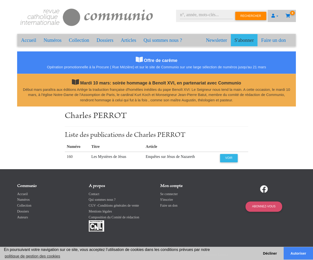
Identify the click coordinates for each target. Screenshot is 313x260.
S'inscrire (166, 199)
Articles (128, 40)
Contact (94, 194)
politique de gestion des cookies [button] (32, 256)
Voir (228, 158)
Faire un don (273, 40)
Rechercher (250, 16)
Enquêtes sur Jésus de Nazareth (170, 156)
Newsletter (216, 40)
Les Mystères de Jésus (108, 156)
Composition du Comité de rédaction (114, 217)
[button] (275, 16)
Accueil (28, 40)
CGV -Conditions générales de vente (114, 205)
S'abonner (244, 40)
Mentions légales (100, 211)
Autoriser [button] (298, 253)
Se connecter (169, 194)
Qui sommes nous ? (163, 40)
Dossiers (105, 40)
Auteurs (22, 217)
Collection (79, 40)
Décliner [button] (270, 253)
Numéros (52, 40)
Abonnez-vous (264, 206)
